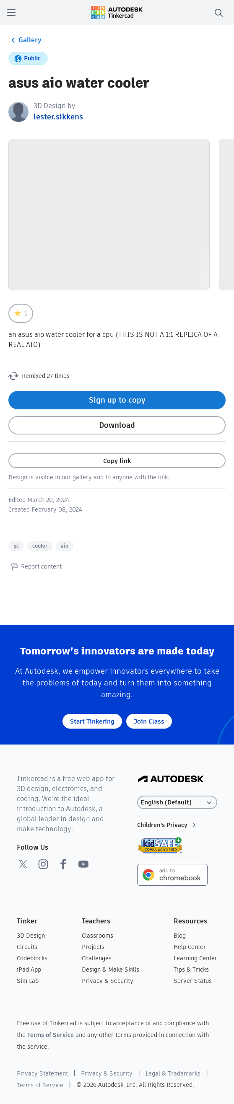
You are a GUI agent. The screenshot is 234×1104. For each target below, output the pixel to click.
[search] (218, 12)
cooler (39, 545)
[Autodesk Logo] (171, 779)
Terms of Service (50, 1035)
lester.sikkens (58, 116)
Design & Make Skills (110, 969)
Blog (180, 935)
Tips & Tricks (191, 969)
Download (117, 425)
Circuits (27, 947)
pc (16, 545)
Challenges (97, 958)
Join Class (149, 721)
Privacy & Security (107, 981)
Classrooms (97, 935)
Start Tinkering (92, 721)
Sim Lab (28, 981)
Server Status (193, 981)
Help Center (190, 947)
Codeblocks (32, 958)
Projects (93, 947)
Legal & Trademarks (173, 1073)
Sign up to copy (117, 400)
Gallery (25, 40)
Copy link (117, 460)
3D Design (31, 935)
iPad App (29, 969)
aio (64, 545)
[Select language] (177, 802)
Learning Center (195, 958)
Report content (35, 566)
